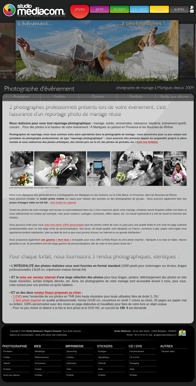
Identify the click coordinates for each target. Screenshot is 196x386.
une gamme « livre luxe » (56, 239)
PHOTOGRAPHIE (14, 346)
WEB (37, 346)
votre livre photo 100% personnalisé (64, 224)
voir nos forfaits (147, 142)
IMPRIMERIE (74, 346)
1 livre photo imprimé (27, 300)
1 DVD (17, 296)
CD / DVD (135, 346)
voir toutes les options (63, 202)
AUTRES (166, 346)
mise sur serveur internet (38, 277)
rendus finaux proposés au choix (57, 292)
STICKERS (105, 346)
